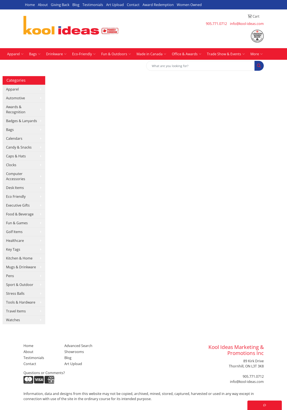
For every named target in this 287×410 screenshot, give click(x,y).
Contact (133, 4)
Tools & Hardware (20, 302)
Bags (34, 54)
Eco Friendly (16, 196)
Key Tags (13, 249)
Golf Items (14, 231)
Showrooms (74, 351)
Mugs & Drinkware (21, 267)
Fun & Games (17, 223)
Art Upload (115, 4)
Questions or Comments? (44, 372)
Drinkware (56, 54)
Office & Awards (186, 54)
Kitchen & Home (19, 258)
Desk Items (15, 187)
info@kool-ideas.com (247, 23)
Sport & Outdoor (19, 284)
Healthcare (15, 240)
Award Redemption (158, 4)
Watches (13, 320)
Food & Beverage (20, 214)
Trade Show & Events (226, 54)
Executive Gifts (18, 205)
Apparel (15, 54)
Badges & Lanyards (21, 120)
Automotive (15, 98)
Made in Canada (151, 54)
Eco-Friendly (84, 54)
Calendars (14, 138)
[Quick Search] (200, 66)
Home (30, 4)
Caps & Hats (16, 156)
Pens (10, 275)
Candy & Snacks (19, 147)
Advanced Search (78, 345)
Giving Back (60, 4)
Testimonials (92, 4)
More (256, 54)
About (43, 4)
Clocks (11, 165)
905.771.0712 (216, 23)
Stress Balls (15, 293)
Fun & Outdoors (116, 54)
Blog (75, 4)
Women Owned (189, 4)
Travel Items (16, 311)
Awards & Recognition (15, 109)
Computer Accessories (15, 176)
